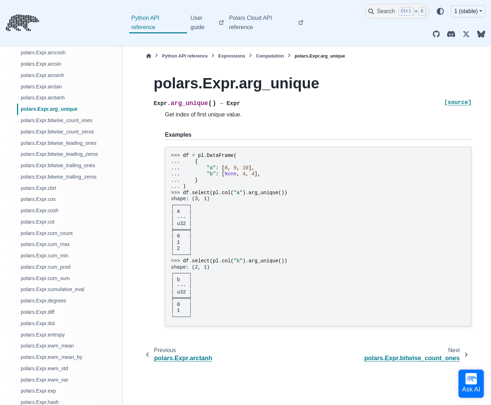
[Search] (397, 11)
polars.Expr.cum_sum (45, 278)
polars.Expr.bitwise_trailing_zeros (58, 177)
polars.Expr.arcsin (41, 64)
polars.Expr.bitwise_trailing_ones (58, 165)
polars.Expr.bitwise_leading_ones (58, 143)
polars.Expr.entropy (43, 335)
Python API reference (145, 22)
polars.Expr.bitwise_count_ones (56, 120)
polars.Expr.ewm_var (44, 380)
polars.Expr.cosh (39, 210)
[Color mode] (440, 11)
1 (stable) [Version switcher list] (466, 11)
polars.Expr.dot (38, 323)
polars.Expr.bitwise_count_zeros (57, 132)
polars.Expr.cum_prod (45, 267)
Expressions (231, 56)
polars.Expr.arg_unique (49, 109)
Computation (270, 56)
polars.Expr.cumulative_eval (52, 289)
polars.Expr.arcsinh (42, 75)
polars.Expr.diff (37, 312)
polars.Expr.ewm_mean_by (51, 357)
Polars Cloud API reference (250, 22)
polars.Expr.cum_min (44, 255)
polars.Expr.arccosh (43, 52)
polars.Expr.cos (38, 199)
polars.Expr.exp (38, 391)
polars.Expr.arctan (41, 86)
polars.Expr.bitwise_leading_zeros (59, 154)
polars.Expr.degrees (43, 300)
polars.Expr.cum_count (46, 233)
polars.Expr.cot (37, 222)
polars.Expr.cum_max (45, 244)
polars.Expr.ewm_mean (47, 346)
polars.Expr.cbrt (38, 188)
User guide (197, 22)
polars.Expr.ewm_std (44, 368)
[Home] (148, 56)
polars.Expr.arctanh (43, 97)
